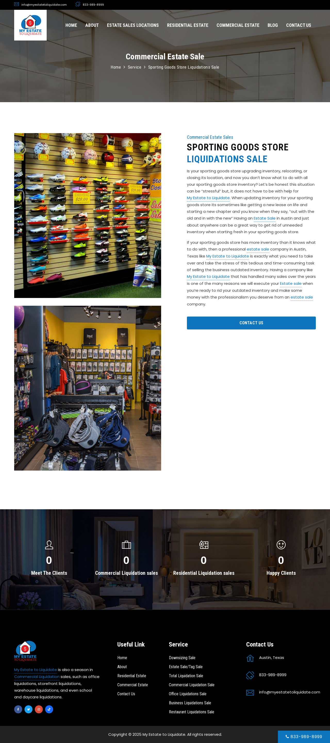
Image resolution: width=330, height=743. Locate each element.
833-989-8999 (304, 737)
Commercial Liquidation (37, 676)
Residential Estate (131, 675)
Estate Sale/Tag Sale (186, 666)
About (122, 666)
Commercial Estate (132, 684)
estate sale (258, 249)
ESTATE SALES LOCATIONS (133, 25)
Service (135, 67)
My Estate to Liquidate (208, 197)
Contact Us (126, 693)
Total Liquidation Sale (186, 675)
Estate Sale (265, 218)
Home (116, 67)
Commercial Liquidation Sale (191, 684)
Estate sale (291, 283)
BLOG (273, 25)
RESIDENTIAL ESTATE (187, 25)
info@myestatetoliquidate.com (44, 5)
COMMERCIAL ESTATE (238, 25)
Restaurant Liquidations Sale (191, 711)
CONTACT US (298, 25)
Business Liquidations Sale (190, 702)
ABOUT (92, 25)
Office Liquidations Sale (188, 693)
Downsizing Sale (182, 657)
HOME (71, 25)
